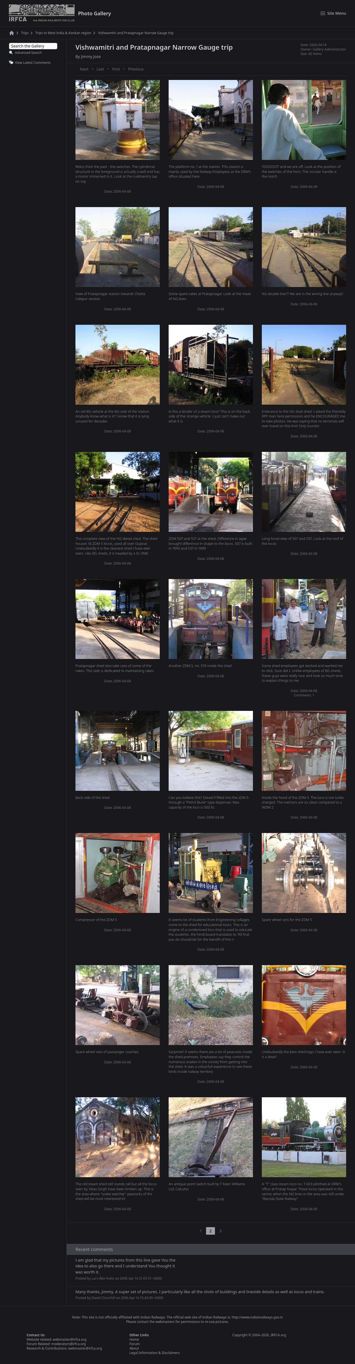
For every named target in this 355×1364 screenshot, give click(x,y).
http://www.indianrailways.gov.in (257, 1317)
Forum (135, 1344)
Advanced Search (28, 52)
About (134, 1348)
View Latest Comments (32, 62)
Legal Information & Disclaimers (155, 1352)
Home (134, 1339)
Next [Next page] (84, 69)
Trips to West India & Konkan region (63, 33)
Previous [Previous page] (136, 69)
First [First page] (116, 69)
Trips (25, 33)
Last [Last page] (100, 69)
